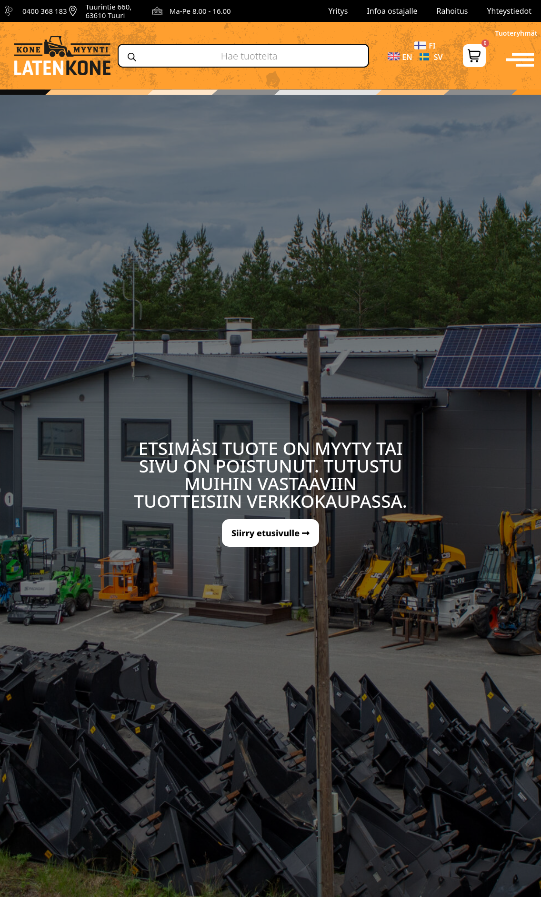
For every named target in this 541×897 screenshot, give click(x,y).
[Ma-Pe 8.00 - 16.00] (157, 11)
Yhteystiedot (509, 11)
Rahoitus (452, 11)
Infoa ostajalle (392, 11)
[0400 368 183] (10, 11)
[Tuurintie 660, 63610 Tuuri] (73, 11)
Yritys (338, 11)
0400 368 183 (44, 11)
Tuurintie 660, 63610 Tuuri (108, 11)
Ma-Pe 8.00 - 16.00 (200, 11)
